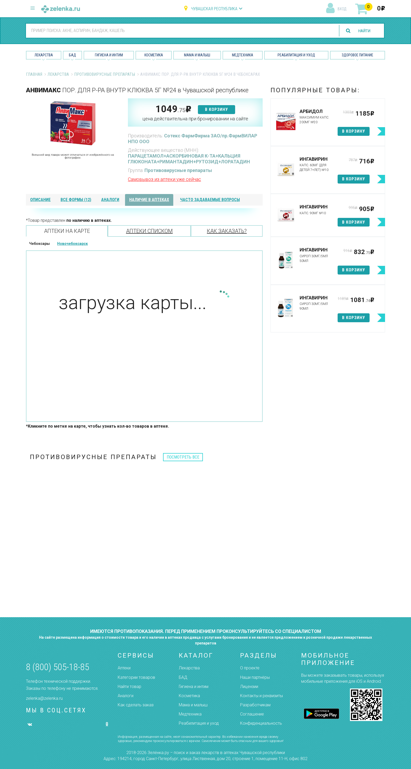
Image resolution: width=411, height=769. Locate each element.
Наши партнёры (255, 677)
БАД (72, 55)
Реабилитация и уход (296, 55)
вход (342, 9)
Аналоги (125, 695)
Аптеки (124, 667)
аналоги (110, 199)
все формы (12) (76, 199)
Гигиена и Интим (109, 55)
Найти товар (129, 686)
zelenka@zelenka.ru (44, 698)
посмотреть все (183, 457)
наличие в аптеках (149, 199)
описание (40, 199)
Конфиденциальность (261, 723)
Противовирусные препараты (104, 74)
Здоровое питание (357, 55)
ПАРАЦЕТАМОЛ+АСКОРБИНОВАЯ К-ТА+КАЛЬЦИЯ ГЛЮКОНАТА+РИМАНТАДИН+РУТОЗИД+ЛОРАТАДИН (189, 158)
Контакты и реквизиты (261, 695)
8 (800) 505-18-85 (57, 667)
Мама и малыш (197, 55)
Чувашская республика (214, 8)
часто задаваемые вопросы (210, 199)
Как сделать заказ (136, 704)
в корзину (216, 109)
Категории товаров (136, 677)
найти (364, 30)
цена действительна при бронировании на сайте (195, 118)
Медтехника (242, 55)
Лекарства (44, 55)
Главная (34, 74)
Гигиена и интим (193, 686)
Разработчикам (255, 704)
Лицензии (249, 686)
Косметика (153, 55)
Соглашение (252, 714)
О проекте (249, 667)
